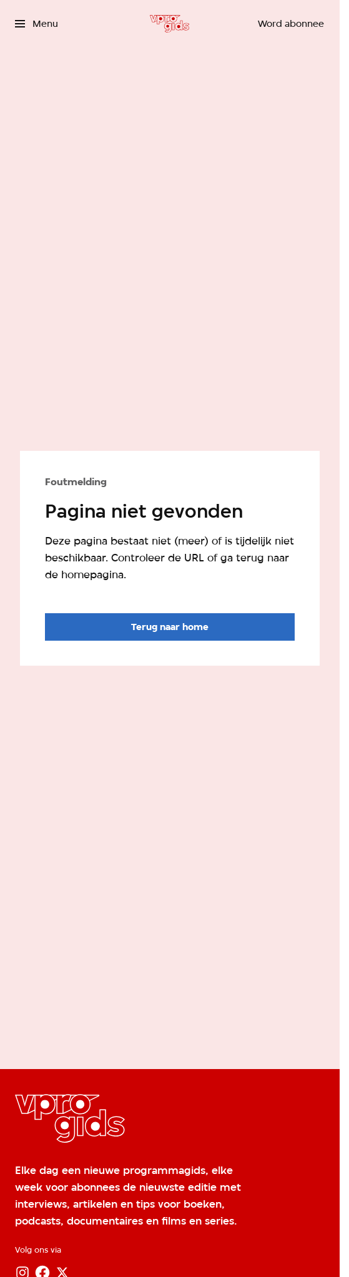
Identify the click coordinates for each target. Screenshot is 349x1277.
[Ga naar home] (169, 23)
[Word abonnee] (291, 23)
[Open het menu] (36, 23)
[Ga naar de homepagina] (170, 627)
